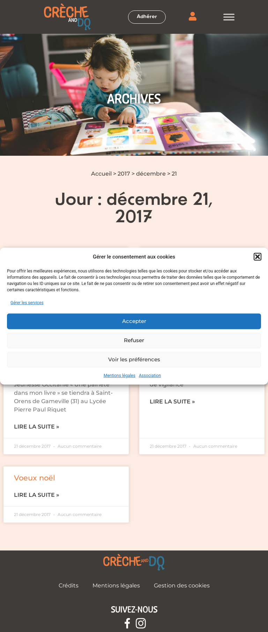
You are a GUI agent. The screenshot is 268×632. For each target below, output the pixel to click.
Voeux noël (34, 477)
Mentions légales (119, 375)
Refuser (134, 340)
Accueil (101, 173)
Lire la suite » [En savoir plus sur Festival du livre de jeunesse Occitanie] (36, 426)
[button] (257, 256)
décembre (151, 173)
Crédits (69, 585)
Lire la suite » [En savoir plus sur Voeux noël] (36, 495)
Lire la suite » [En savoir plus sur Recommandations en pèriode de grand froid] (172, 401)
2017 (124, 173)
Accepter (134, 321)
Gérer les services (27, 302)
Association (150, 375)
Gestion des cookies (182, 585)
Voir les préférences (134, 359)
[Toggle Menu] (228, 17)
